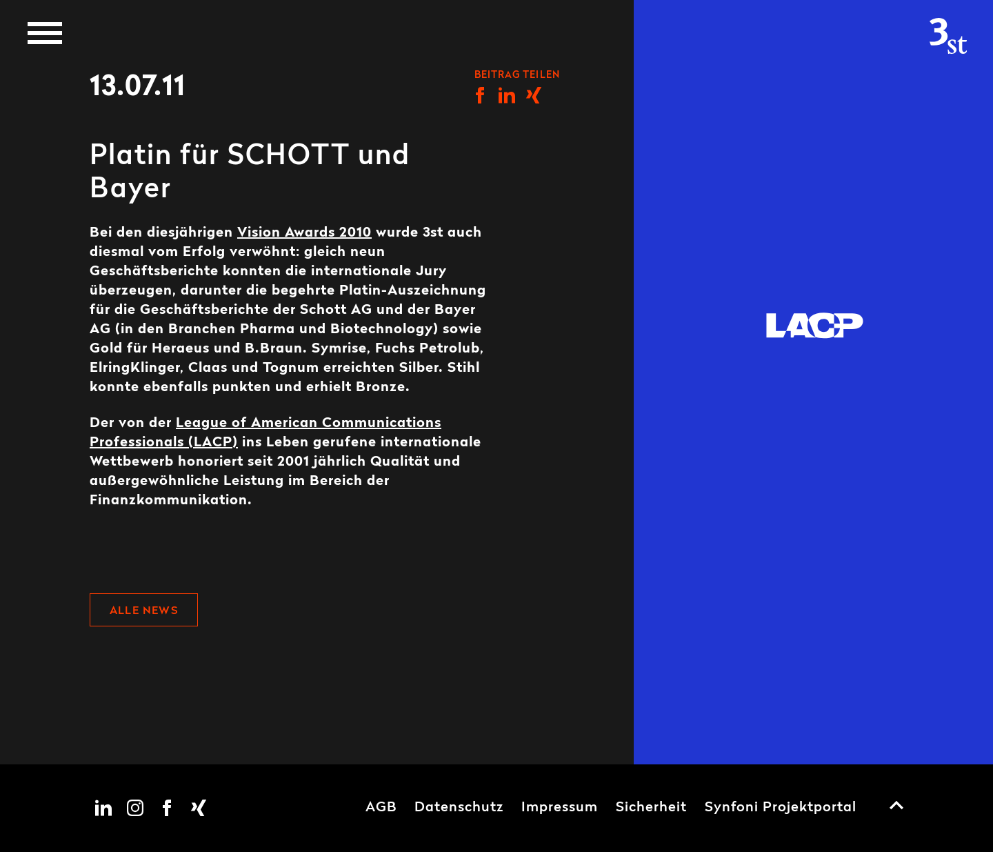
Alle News (144, 611)
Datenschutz (458, 808)
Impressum (559, 808)
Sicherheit (651, 808)
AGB (381, 808)
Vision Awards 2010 (304, 233)
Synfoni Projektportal (780, 808)
